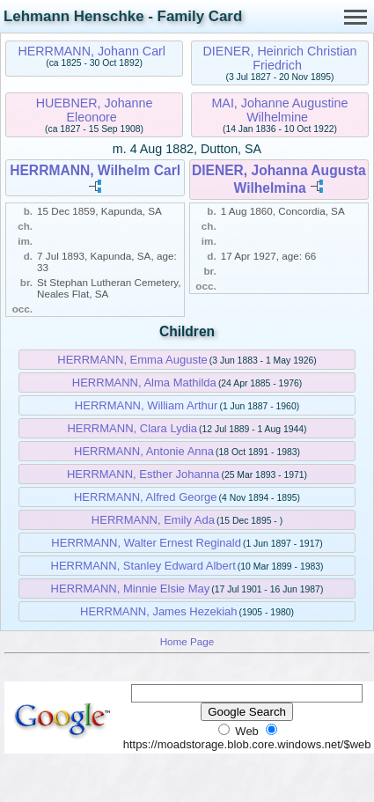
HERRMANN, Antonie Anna (144, 451)
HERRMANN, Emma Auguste (132, 359)
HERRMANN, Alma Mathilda (144, 382)
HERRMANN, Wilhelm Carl (95, 170)
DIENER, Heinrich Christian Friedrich (280, 58)
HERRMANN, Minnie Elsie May (130, 588)
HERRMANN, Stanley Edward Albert (143, 565)
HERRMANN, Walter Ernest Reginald (146, 542)
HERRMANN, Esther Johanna (143, 474)
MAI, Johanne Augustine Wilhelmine (279, 110)
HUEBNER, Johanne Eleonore (94, 110)
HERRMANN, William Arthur (146, 405)
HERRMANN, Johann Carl (91, 51)
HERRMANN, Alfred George (145, 497)
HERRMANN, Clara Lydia (132, 428)
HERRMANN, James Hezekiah (158, 611)
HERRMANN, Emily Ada (153, 519)
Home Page (187, 641)
